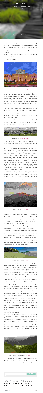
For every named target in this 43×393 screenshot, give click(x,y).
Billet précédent (7, 371)
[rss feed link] (38, 380)
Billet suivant (25, 371)
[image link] (21, 336)
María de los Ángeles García (23, 34)
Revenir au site (5, 2)
